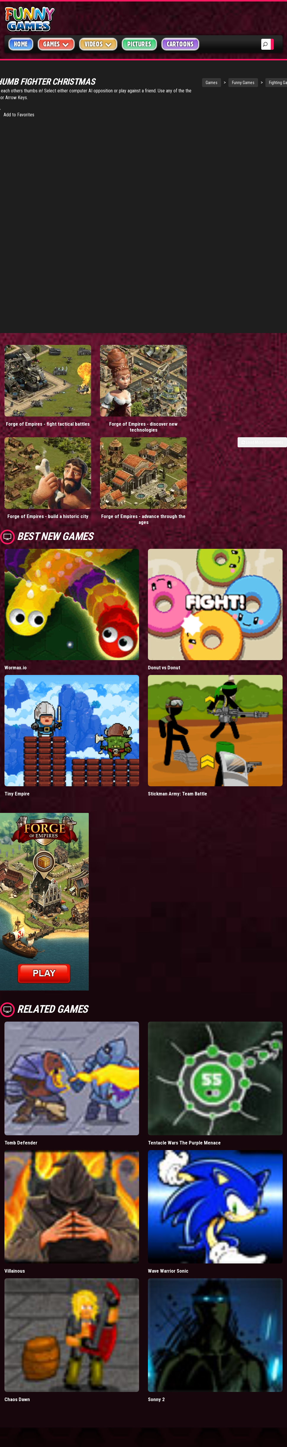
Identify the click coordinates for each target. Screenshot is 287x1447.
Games (182, 82)
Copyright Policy (247, 1440)
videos (87, 1440)
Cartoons (180, 44)
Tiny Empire (17, 754)
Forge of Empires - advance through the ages (108, 479)
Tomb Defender (20, 1103)
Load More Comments (262, 422)
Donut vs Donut (164, 628)
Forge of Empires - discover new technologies (107, 407)
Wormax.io (15, 628)
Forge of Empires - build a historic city (36, 479)
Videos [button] (98, 44)
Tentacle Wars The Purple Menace (184, 1103)
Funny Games (214, 82)
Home (21, 44)
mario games (115, 1440)
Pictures (139, 44)
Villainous (14, 1231)
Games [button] (56, 44)
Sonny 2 (156, 1360)
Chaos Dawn (17, 1360)
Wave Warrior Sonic (168, 1231)
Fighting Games (253, 82)
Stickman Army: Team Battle (177, 754)
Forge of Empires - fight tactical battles (36, 407)
